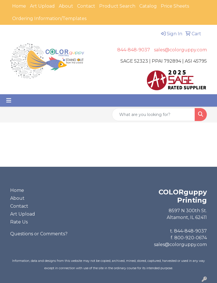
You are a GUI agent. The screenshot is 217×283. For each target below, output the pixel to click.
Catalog (148, 6)
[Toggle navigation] (9, 100)
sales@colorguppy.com (180, 49)
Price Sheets (175, 6)
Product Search (117, 6)
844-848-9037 (133, 49)
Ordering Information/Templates (49, 18)
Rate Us (19, 222)
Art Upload (42, 6)
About (66, 6)
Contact (86, 6)
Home (19, 6)
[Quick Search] (153, 114)
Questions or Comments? (39, 233)
